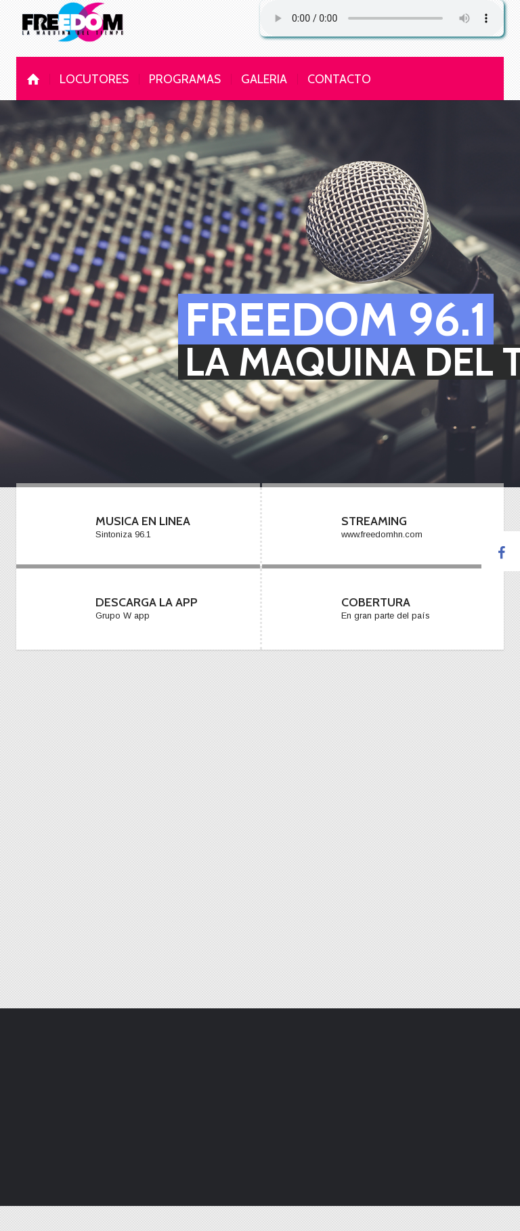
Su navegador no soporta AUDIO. (382, 18)
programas (185, 79)
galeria (264, 79)
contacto (339, 79)
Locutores (94, 79)
